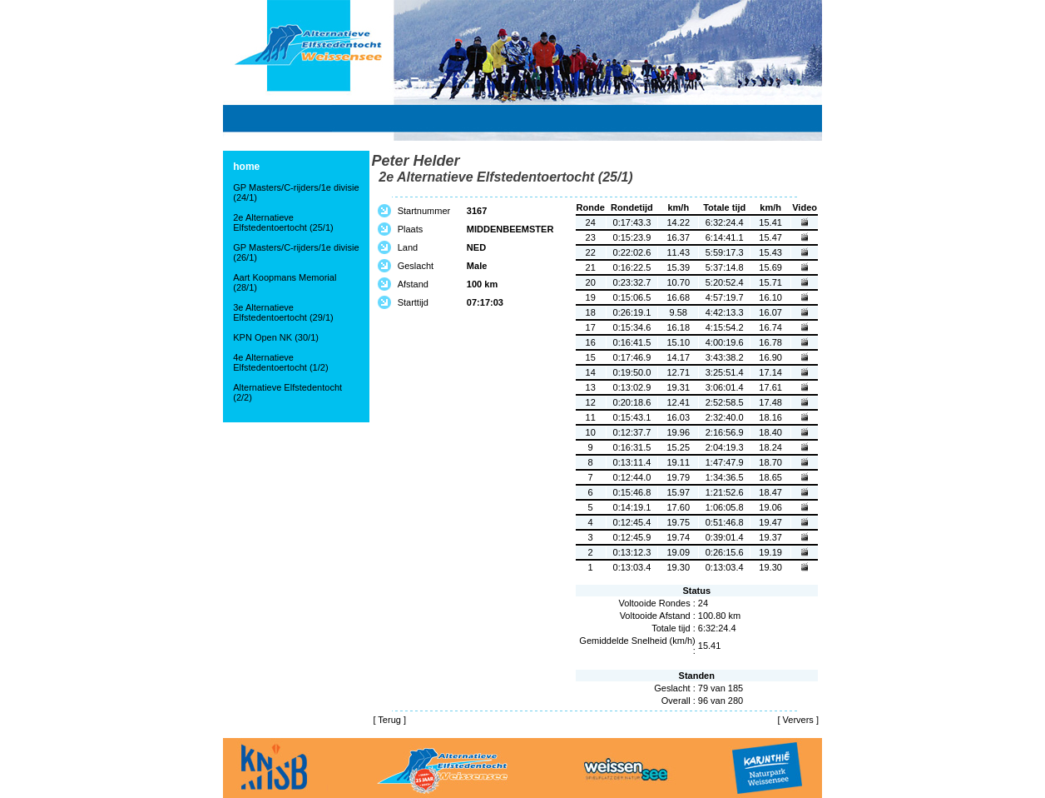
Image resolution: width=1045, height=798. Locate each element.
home (246, 166)
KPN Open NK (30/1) (276, 337)
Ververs (798, 720)
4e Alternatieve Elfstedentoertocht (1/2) (280, 362)
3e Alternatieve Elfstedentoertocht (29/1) (283, 312)
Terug (389, 720)
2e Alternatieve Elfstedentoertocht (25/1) (283, 222)
